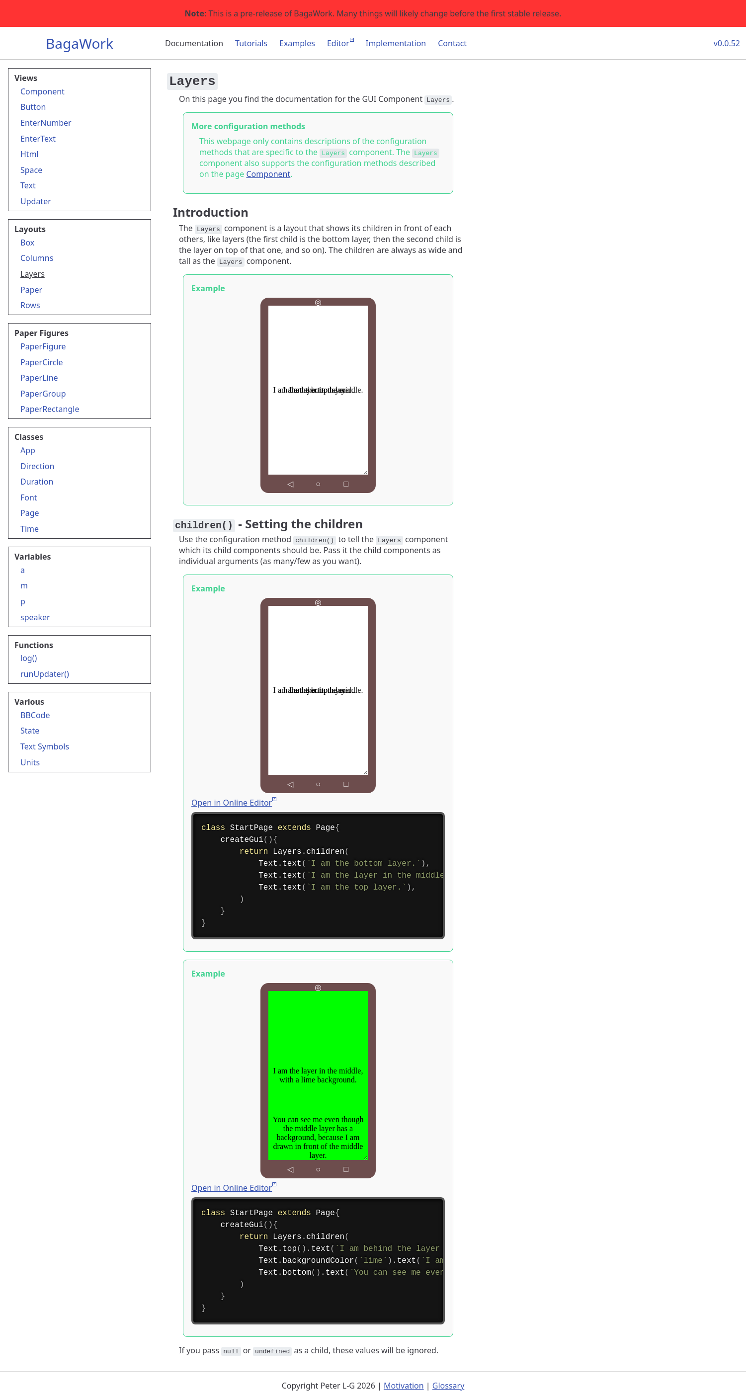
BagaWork (79, 43)
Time (29, 528)
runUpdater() (44, 673)
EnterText (38, 138)
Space (31, 170)
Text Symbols (44, 746)
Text (28, 185)
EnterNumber (46, 122)
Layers (32, 273)
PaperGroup (43, 393)
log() (28, 658)
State (29, 730)
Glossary (448, 1385)
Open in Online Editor (231, 802)
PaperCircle (41, 362)
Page (29, 512)
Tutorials (251, 43)
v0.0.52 (727, 43)
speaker (35, 617)
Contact (452, 43)
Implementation (396, 43)
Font (28, 497)
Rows (30, 305)
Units (30, 762)
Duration (36, 481)
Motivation (404, 1385)
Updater (35, 201)
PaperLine (39, 377)
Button (33, 106)
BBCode (35, 715)
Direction (37, 466)
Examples (297, 43)
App (27, 450)
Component (42, 91)
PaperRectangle (49, 409)
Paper (31, 289)
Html (29, 154)
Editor (338, 43)
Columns (36, 257)
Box (27, 242)
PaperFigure (43, 346)
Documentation (194, 43)
